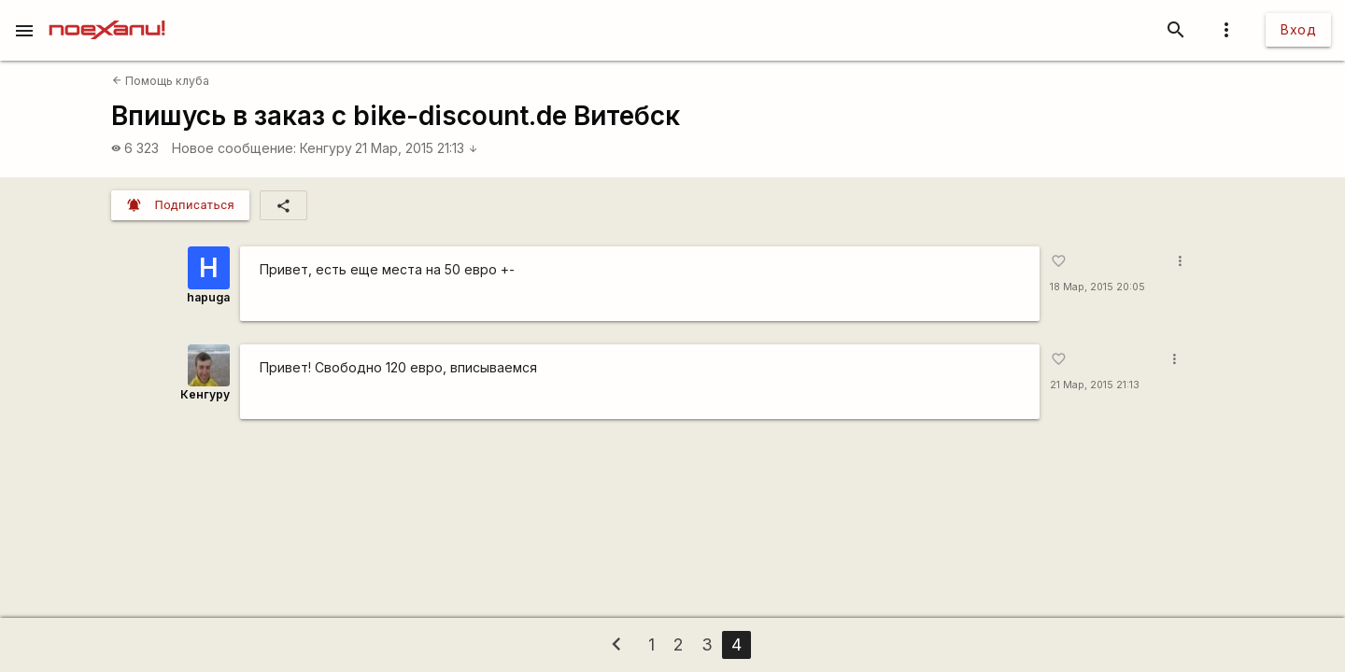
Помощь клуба (160, 81)
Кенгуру (326, 148)
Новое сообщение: (234, 148)
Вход (1298, 29)
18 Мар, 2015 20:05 (1097, 287)
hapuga (208, 297)
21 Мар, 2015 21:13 (416, 148)
